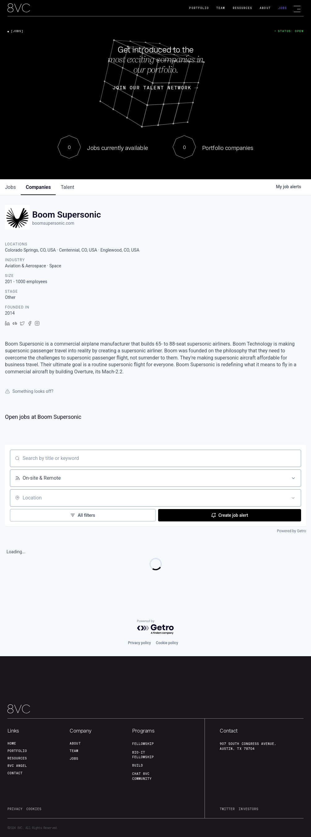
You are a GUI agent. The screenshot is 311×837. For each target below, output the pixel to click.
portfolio (17, 751)
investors (248, 809)
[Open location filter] (293, 498)
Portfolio (199, 8)
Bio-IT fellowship (143, 754)
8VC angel (17, 765)
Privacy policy (139, 643)
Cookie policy (167, 643)
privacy (15, 809)
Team (220, 8)
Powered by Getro (291, 531)
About (265, 8)
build (137, 765)
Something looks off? (29, 391)
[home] (18, 8)
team (74, 751)
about (75, 743)
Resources (243, 8)
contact (15, 773)
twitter (227, 809)
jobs (10, 187)
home (11, 743)
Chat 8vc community (142, 776)
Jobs (282, 8)
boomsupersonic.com (53, 223)
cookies (33, 809)
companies (38, 187)
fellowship (143, 744)
